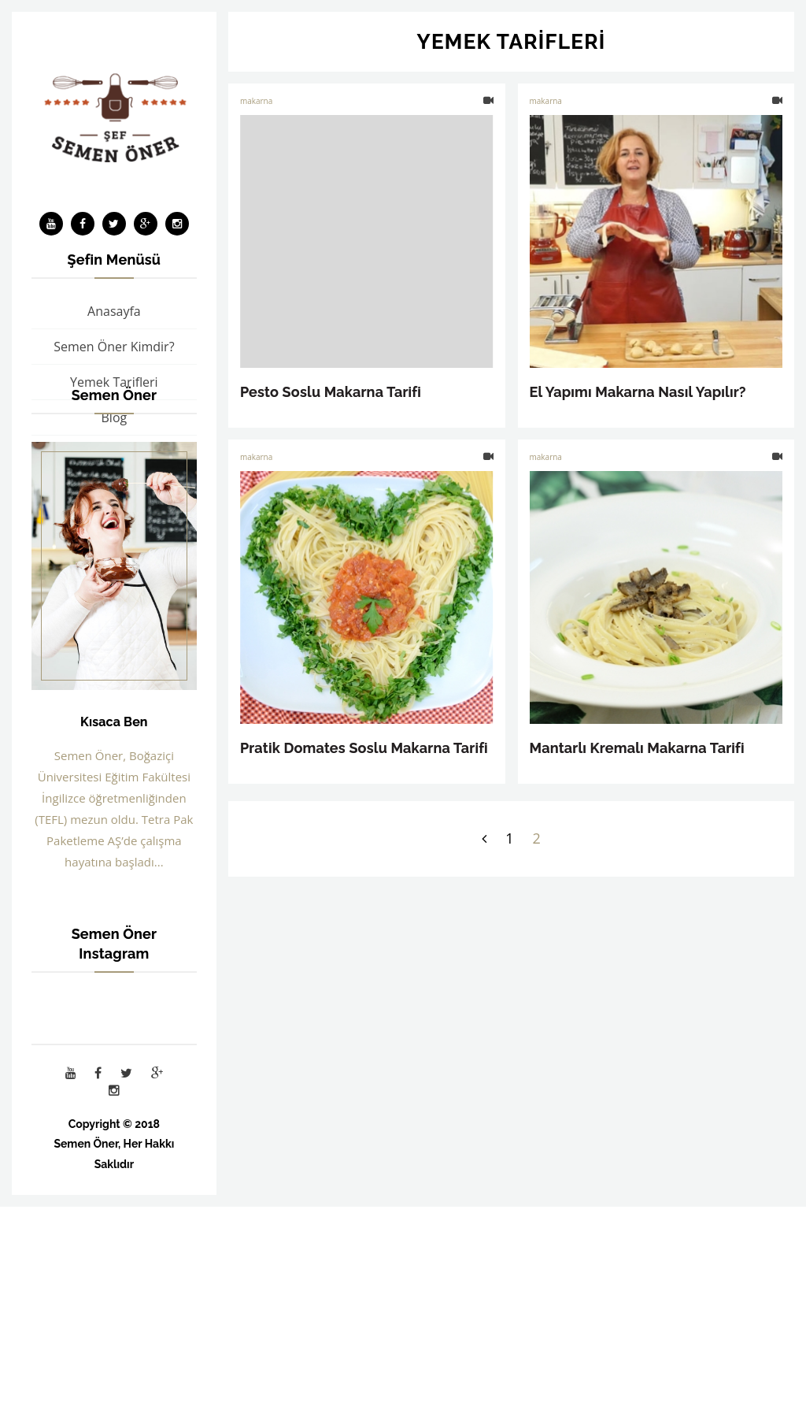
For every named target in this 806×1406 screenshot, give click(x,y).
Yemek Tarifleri (114, 382)
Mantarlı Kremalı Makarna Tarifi (637, 748)
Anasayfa (114, 311)
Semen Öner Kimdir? (114, 346)
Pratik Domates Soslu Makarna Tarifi (364, 748)
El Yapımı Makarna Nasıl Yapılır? (638, 392)
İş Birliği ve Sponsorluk (113, 488)
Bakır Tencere (114, 453)
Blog (115, 417)
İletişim (114, 523)
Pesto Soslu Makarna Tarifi (330, 392)
